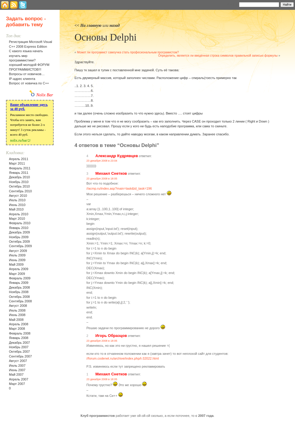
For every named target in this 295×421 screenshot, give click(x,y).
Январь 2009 (18, 282)
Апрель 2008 (18, 324)
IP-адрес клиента (22, 79)
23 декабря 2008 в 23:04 (101, 160)
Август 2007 (18, 361)
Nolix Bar (44, 94)
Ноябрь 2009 (19, 237)
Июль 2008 (17, 310)
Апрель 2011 (18, 159)
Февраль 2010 (19, 223)
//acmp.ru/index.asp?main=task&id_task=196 (119, 188)
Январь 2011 (18, 172)
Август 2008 (18, 305)
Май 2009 (16, 264)
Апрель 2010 (18, 214)
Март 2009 (17, 273)
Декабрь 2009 (19, 232)
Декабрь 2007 (19, 342)
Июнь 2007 (17, 370)
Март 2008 (17, 328)
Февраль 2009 (19, 278)
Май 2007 (16, 374)
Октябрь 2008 (19, 296)
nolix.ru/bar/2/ (20, 140)
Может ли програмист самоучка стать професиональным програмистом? (128, 52)
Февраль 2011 (19, 168)
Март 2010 (17, 218)
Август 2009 (18, 251)
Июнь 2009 (17, 260)
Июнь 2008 (17, 315)
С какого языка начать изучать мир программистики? (26, 55)
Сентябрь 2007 (20, 356)
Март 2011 (17, 163)
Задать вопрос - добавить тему (26, 21)
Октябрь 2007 (19, 351)
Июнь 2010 (17, 205)
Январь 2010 (18, 228)
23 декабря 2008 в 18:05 (101, 178)
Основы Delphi (105, 37)
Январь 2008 (18, 338)
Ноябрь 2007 (19, 347)
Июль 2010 (17, 200)
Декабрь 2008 (19, 287)
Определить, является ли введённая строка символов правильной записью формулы (218, 55)
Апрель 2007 (18, 379)
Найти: (231, 4)
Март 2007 (17, 384)
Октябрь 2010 (19, 186)
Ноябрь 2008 (19, 292)
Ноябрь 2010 (19, 182)
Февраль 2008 (19, 333)
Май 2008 (16, 319)
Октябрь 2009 (19, 241)
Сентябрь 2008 (20, 301)
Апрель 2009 (18, 269)
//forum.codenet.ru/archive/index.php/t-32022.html (122, 358)
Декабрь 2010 (19, 177)
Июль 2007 (17, 365)
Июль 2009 (17, 255)
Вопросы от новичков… (27, 74)
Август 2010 (18, 195)
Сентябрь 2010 (20, 191)
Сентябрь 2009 (20, 246)
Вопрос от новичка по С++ (29, 83)
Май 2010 (16, 209)
